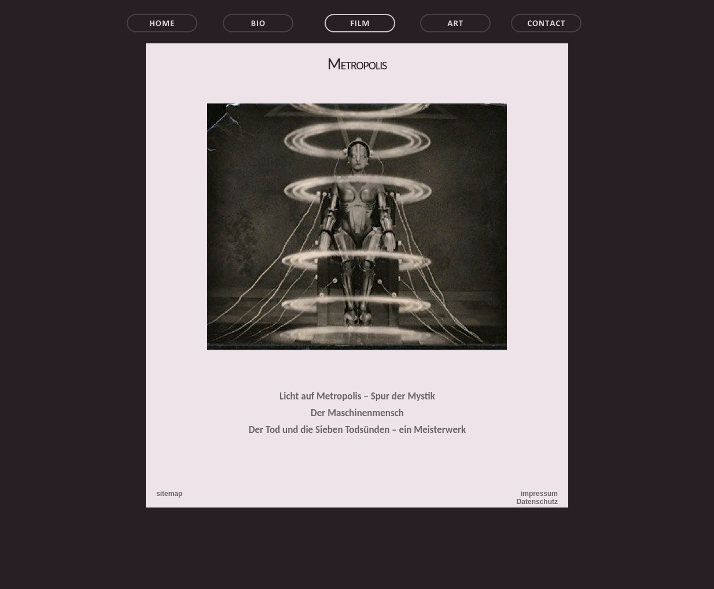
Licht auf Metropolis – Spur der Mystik (357, 396)
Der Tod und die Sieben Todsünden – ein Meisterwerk (357, 430)
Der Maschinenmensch (357, 413)
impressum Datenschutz (537, 498)
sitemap (169, 494)
